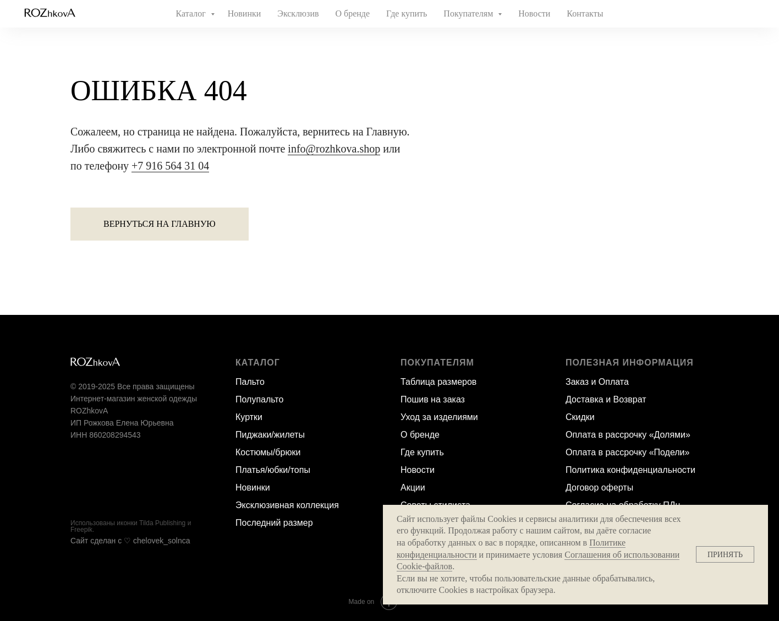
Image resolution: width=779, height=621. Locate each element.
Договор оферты (599, 487)
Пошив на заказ (433, 399)
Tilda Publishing (162, 523)
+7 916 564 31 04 (170, 166)
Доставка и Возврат (606, 399)
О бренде (353, 13)
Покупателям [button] (469, 13)
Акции (413, 487)
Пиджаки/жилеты (270, 434)
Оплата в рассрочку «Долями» (628, 434)
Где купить (406, 13)
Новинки (244, 13)
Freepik (81, 529)
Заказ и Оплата (597, 381)
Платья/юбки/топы (272, 470)
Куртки (248, 417)
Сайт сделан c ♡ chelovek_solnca (130, 540)
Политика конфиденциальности (630, 470)
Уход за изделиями (439, 417)
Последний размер (274, 522)
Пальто (250, 381)
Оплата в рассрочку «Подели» (627, 452)
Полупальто (259, 399)
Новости (534, 13)
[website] (722, 14)
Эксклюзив (298, 13)
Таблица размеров (438, 381)
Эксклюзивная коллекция (287, 505)
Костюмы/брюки (267, 452)
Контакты (585, 13)
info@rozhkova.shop (334, 149)
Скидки (580, 417)
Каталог (192, 13)
